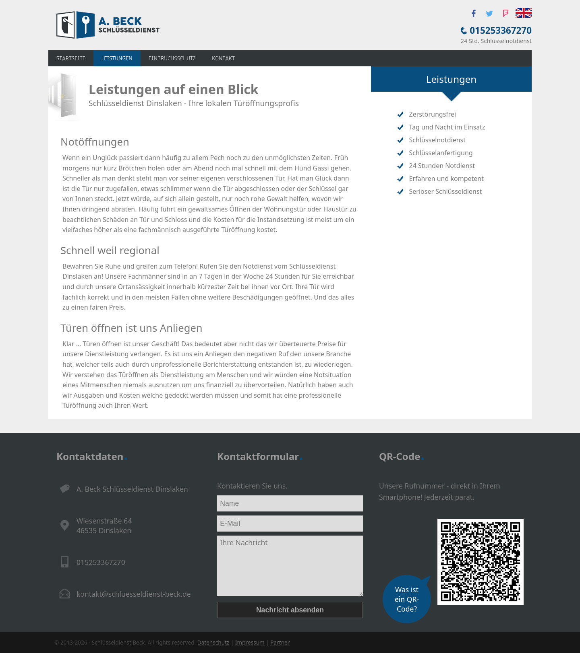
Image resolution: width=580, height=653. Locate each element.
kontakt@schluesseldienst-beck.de (134, 594)
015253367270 (501, 30)
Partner (280, 642)
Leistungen (117, 58)
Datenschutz (213, 642)
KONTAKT (223, 58)
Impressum (250, 642)
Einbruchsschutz (172, 58)
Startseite (70, 58)
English (524, 13)
